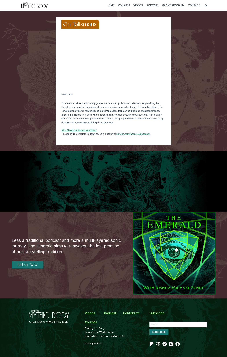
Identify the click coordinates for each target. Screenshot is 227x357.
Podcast (152, 5)
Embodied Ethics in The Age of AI (104, 336)
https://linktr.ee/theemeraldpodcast (79, 130)
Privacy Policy (93, 343)
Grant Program (173, 5)
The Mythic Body (95, 328)
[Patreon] (151, 344)
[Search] (206, 5)
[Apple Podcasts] (158, 344)
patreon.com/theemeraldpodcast (132, 134)
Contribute (131, 313)
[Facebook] (177, 344)
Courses (124, 5)
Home (111, 5)
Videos (138, 5)
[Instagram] (171, 344)
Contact (194, 5)
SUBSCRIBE (159, 332)
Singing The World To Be (99, 332)
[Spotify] (164, 344)
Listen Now (27, 265)
